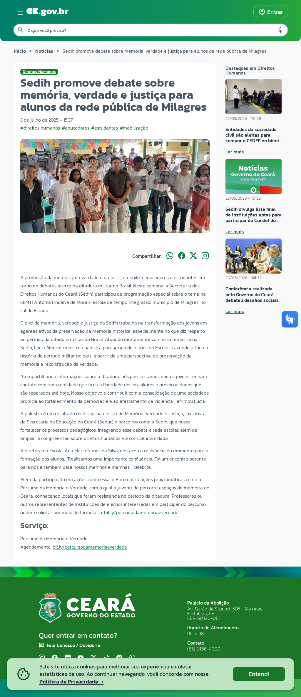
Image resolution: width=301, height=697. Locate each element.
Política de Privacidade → (71, 682)
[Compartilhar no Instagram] (205, 256)
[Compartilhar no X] (193, 256)
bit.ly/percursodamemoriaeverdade (141, 512)
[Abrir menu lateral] (19, 12)
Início (20, 51)
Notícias (44, 51)
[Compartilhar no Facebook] (181, 256)
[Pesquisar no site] (150, 30)
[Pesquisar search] (21, 30)
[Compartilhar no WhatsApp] (169, 256)
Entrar (270, 11)
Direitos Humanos (39, 72)
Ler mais (234, 151)
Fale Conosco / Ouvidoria (73, 645)
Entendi (259, 674)
